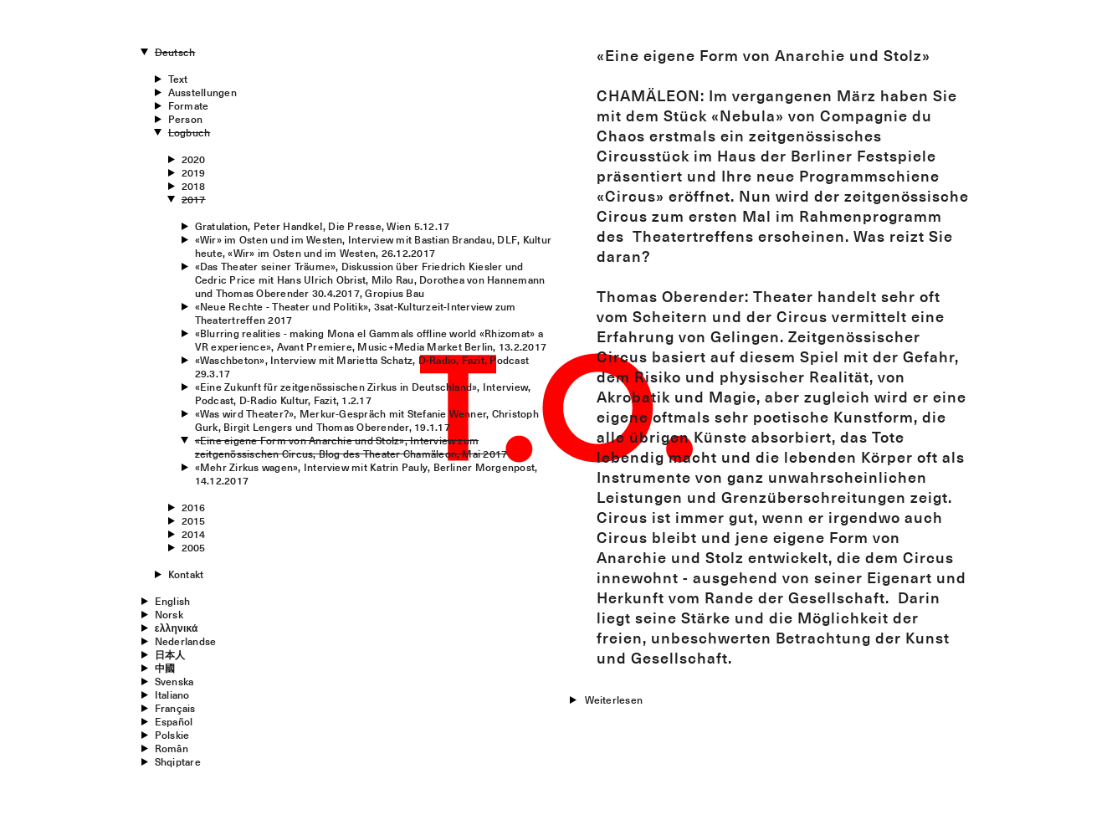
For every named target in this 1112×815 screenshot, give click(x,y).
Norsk (169, 614)
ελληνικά (176, 627)
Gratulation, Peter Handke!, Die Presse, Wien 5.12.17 (322, 226)
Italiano (172, 694)
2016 (194, 507)
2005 (194, 547)
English (173, 600)
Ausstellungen (202, 92)
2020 (194, 159)
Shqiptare (178, 761)
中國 (165, 667)
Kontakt (186, 574)
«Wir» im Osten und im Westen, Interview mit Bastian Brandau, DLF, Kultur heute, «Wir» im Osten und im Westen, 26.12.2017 (373, 246)
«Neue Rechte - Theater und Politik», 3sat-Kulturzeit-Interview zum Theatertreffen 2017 (355, 313)
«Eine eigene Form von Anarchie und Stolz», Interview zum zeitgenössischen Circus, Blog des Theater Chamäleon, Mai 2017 (351, 446)
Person (185, 119)
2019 (194, 172)
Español (174, 721)
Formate (188, 105)
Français (175, 708)
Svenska (174, 681)
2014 (194, 534)
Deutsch (175, 52)
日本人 (170, 654)
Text (178, 78)
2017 (194, 199)
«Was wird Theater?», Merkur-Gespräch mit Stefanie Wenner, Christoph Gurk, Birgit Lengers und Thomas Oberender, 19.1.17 (367, 420)
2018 (194, 185)
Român (171, 748)
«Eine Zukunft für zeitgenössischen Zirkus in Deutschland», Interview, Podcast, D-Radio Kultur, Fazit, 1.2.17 (363, 393)
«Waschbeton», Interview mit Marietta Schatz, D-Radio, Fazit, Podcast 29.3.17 (362, 366)
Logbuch (189, 132)
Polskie (172, 734)
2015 (194, 520)
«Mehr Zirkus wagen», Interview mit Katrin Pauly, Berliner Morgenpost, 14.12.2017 (366, 473)
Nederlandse (186, 641)
